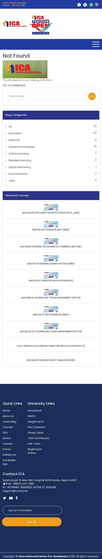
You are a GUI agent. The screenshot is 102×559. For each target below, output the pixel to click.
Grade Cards (35, 432)
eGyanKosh (35, 410)
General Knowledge (22, 147)
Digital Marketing (20, 167)
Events (7, 449)
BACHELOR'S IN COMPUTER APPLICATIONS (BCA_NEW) (51, 213)
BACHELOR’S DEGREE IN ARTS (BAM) (51, 230)
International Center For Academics (43, 556)
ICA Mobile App (9, 462)
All (10, 126)
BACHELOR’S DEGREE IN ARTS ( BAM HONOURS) (51, 360)
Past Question (36, 427)
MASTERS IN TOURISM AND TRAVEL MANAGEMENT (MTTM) (51, 297)
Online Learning (19, 153)
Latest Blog (9, 421)
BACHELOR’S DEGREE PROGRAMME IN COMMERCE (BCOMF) (51, 246)
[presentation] (30, 535)
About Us (8, 416)
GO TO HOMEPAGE (14, 85)
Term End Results (38, 438)
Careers (8, 443)
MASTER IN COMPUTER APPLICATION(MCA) (51, 280)
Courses (8, 427)
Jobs (12, 180)
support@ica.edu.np (85, 5)
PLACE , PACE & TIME (14, 4)
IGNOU (32, 416)
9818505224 (96, 5)
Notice (7, 438)
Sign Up (31, 522)
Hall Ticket (34, 443)
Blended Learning (20, 160)
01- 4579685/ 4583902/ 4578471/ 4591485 (79, 5)
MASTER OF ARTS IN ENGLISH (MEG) (51, 314)
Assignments (36, 421)
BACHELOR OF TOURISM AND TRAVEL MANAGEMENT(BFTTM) (51, 331)
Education (15, 133)
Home (6, 410)
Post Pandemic (18, 174)
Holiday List (9, 454)
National (14, 140)
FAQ (5, 432)
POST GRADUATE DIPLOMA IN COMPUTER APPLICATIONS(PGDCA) (51, 346)
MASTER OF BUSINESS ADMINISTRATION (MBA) (51, 264)
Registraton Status (35, 451)
